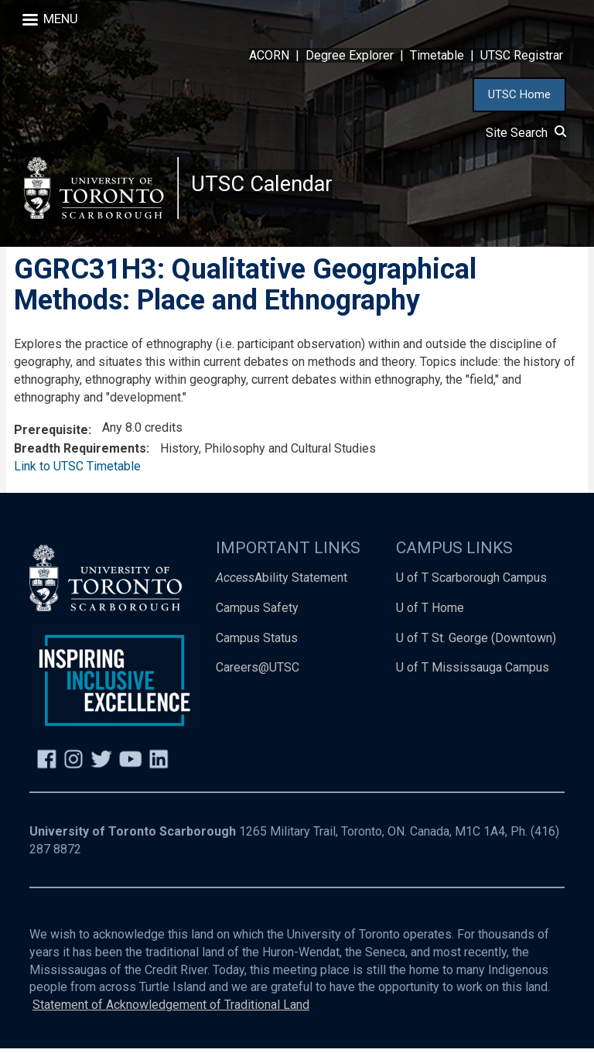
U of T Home (430, 611)
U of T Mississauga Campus (472, 672)
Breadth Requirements (80, 453)
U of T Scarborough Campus (471, 581)
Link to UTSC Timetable (77, 470)
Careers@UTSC (257, 672)
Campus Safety (257, 611)
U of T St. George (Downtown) (476, 641)
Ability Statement (281, 581)
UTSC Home (519, 94)
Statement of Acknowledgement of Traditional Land (170, 1009)
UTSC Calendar (263, 185)
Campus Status (257, 641)
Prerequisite (51, 434)
